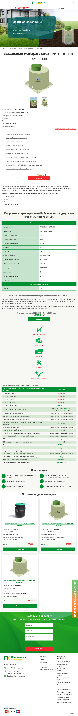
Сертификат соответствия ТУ (15, 142)
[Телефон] (39, 631)
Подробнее (20, 549)
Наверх (75, 3)
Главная (4, 48)
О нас (42, 660)
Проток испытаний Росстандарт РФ (17, 149)
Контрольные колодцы (64, 702)
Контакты (61, 8)
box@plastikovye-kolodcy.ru (16, 676)
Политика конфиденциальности (47, 668)
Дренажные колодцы (64, 662)
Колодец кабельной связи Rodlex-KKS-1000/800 (20, 525)
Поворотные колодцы (64, 694)
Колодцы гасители (63, 699)
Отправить (39, 648)
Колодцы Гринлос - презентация (16, 138)
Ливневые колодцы (63, 682)
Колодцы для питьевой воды (64, 679)
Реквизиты (43, 662)
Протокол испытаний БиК (14, 145)
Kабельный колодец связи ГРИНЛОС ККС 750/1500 (58, 525)
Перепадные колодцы (64, 692)
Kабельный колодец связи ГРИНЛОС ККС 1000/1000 (20, 581)
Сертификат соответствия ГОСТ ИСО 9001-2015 (21, 157)
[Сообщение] (39, 637)
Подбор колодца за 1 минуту (75, 599)
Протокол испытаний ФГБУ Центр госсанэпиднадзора (24, 165)
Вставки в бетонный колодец (63, 686)
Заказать (39, 178)
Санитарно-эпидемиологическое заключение (21, 161)
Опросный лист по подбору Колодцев (18, 134)
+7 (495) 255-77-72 (22, 8)
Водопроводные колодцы (62, 674)
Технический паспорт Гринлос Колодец (18, 169)
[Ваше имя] (39, 625)
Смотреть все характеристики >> (65, 129)
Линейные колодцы (63, 689)
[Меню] (2, 3)
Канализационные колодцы (63, 665)
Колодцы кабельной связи (63, 670)
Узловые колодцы (63, 697)
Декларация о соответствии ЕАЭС (17, 153)
